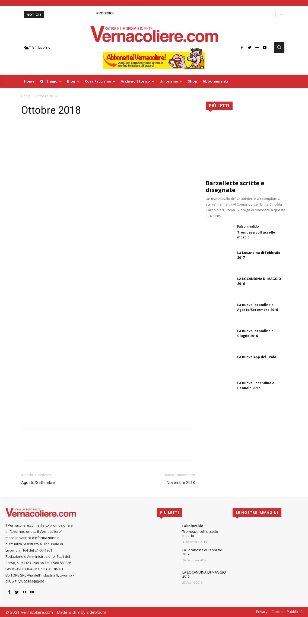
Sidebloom (96, 612)
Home (26, 96)
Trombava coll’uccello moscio (200, 533)
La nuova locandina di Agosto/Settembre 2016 (257, 307)
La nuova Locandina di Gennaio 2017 (256, 385)
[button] (279, 47)
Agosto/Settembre (38, 482)
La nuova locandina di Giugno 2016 (256, 333)
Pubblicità (295, 611)
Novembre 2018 (181, 482)
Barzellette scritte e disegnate (235, 186)
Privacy (261, 611)
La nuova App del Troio (256, 357)
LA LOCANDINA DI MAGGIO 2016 (204, 574)
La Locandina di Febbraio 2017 (202, 552)
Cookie (277, 611)
